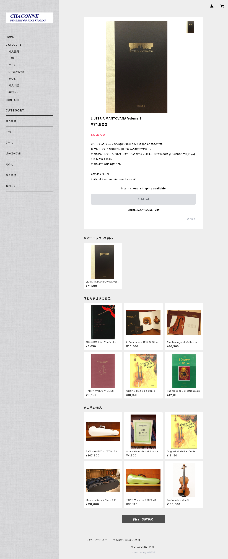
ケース (12, 65)
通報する (191, 218)
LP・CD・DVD (16, 71)
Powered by (143, 552)
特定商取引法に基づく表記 (126, 539)
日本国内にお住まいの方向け (143, 209)
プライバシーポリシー (97, 539)
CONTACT (13, 99)
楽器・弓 (13, 92)
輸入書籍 (14, 51)
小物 (11, 58)
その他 (12, 78)
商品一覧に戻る (143, 519)
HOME (10, 36)
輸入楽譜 (14, 85)
